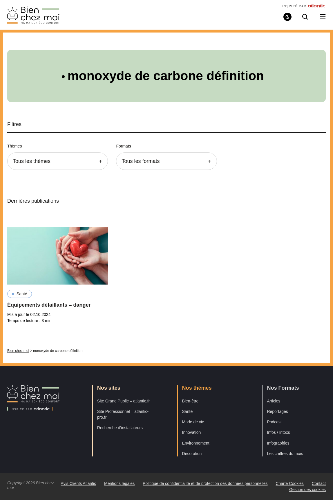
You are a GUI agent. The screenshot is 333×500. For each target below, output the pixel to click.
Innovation (191, 432)
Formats (123, 146)
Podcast (274, 422)
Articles (273, 401)
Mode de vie (193, 422)
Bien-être (190, 401)
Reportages (277, 411)
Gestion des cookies (307, 489)
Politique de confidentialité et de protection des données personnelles (205, 483)
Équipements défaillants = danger (49, 305)
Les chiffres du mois (285, 453)
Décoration (192, 453)
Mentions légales (119, 483)
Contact (319, 483)
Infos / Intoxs (278, 432)
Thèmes (14, 146)
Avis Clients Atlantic (78, 483)
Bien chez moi (18, 351)
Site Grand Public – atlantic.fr (123, 401)
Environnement (195, 443)
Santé (22, 294)
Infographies (278, 443)
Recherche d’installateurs (120, 427)
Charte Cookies (290, 483)
